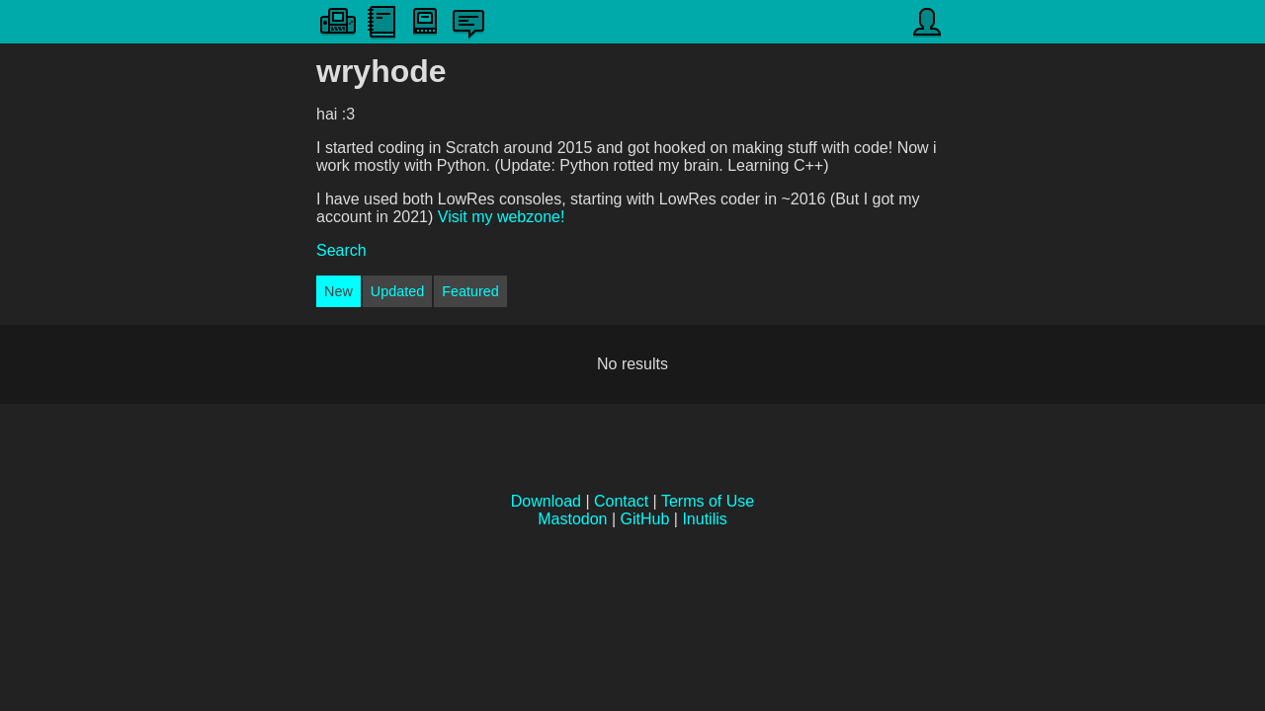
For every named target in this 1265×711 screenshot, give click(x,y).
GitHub (645, 519)
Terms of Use (707, 501)
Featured (470, 291)
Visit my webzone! (501, 216)
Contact (621, 501)
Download (546, 501)
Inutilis (704, 519)
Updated (397, 291)
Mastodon (572, 519)
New (338, 291)
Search (341, 250)
